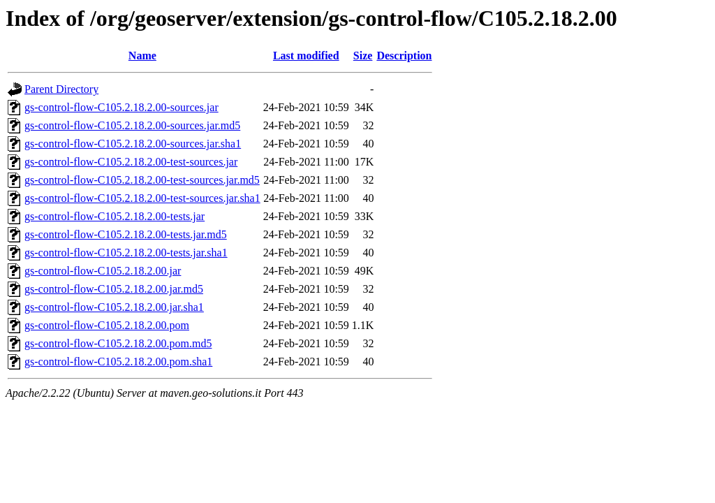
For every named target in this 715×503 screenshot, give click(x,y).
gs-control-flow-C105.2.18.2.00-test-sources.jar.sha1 (142, 198)
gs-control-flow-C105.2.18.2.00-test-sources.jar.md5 (142, 180)
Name (142, 55)
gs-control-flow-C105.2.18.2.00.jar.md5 (113, 289)
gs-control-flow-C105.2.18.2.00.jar (102, 271)
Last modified (306, 55)
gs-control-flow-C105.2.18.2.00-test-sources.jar (130, 162)
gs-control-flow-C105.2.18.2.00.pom (106, 325)
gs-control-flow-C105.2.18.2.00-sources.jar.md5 (132, 125)
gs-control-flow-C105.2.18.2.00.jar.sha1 (114, 307)
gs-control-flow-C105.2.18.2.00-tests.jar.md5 (125, 234)
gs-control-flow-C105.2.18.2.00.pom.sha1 (118, 361)
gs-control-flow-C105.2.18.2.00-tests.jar (114, 216)
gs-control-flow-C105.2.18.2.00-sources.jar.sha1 (132, 144)
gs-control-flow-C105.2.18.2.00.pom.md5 (118, 343)
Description (404, 55)
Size (363, 55)
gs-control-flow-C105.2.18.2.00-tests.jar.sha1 (126, 252)
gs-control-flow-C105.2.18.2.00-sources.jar (121, 107)
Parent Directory (61, 89)
